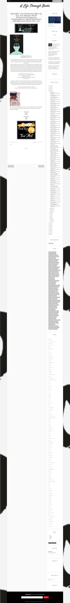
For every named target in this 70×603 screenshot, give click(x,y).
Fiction (50, 276)
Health (50, 282)
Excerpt (53, 274)
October (51, 209)
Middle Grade (57, 294)
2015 (50, 230)
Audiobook (50, 345)
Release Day (51, 306)
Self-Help (56, 312)
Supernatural (56, 315)
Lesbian (49, 431)
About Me (50, 536)
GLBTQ (50, 277)
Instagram (26, 114)
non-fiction (57, 297)
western (56, 321)
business (57, 262)
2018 (50, 226)
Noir (53, 297)
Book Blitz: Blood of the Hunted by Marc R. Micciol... (55, 99)
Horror (49, 421)
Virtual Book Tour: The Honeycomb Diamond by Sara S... (55, 126)
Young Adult (50, 526)
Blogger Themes (42, 601)
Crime (50, 271)
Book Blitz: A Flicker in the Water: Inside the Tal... (55, 120)
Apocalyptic (50, 343)
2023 (50, 89)
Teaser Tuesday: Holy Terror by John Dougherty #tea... (55, 190)
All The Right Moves (52, 253)
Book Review (56, 259)
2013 (50, 233)
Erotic (50, 274)
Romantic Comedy (52, 309)
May (50, 216)
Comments (51, 580)
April (51, 217)
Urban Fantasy (51, 321)
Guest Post (57, 280)
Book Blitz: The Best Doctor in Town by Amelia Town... (55, 176)
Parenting (50, 300)
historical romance (52, 285)
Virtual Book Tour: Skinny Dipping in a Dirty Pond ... (55, 113)
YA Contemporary (52, 324)
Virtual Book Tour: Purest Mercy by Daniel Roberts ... (55, 140)
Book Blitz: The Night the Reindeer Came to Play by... (55, 105)
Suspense (50, 497)
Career (50, 264)
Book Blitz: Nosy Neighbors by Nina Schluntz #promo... (55, 128)
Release (49, 471)
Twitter (26, 113)
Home (50, 535)
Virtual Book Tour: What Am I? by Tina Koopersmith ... (55, 142)
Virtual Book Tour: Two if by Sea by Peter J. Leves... (55, 93)
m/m (56, 291)
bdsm (50, 256)
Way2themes (33, 601)
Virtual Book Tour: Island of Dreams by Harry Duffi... (55, 178)
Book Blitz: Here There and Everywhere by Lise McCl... (54, 146)
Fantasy (57, 274)
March (51, 218)
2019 (50, 225)
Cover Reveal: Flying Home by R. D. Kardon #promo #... (55, 192)
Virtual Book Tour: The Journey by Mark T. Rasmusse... (55, 182)
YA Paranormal (51, 327)
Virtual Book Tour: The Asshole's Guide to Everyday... (54, 156)
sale (49, 483)
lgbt (49, 291)
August (51, 212)
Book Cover (51, 259)
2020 (50, 224)
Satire (50, 312)
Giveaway (56, 276)
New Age (50, 297)
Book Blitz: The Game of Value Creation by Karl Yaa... (54, 97)
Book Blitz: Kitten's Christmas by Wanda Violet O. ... (55, 124)
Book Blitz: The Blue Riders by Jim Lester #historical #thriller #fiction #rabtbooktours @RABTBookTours (54, 58)
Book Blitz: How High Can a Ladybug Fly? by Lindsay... (55, 138)
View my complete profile (52, 552)
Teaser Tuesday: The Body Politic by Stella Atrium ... (55, 101)
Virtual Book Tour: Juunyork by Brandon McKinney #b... (54, 174)
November (51, 208)
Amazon (26, 117)
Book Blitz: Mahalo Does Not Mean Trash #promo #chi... (55, 103)
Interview (55, 288)
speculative (50, 490)
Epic (57, 273)
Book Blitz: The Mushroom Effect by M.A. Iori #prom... (55, 200)
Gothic (53, 277)
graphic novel (51, 280)
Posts (50, 578)
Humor (49, 424)
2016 (50, 229)
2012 (50, 234)
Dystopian (54, 273)
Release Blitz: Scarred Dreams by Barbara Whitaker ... (55, 172)
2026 (50, 85)
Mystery (49, 445)
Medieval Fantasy (51, 438)
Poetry (54, 300)
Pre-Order (50, 464)
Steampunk (51, 315)
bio (58, 256)
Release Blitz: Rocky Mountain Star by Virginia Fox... (55, 160)
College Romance (56, 267)
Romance (30, 22)
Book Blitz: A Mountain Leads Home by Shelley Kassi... (55, 202)
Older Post (41, 166)
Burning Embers (51, 262)
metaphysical (51, 294)
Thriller (54, 318)
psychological (54, 303)
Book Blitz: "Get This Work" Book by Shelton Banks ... (55, 111)
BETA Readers (54, 256)
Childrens (54, 265)
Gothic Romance (51, 279)
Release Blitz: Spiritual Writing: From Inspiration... (55, 198)
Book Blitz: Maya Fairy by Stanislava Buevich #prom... (55, 118)
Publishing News (51, 469)
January (51, 221)
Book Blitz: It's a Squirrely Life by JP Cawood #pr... (55, 196)
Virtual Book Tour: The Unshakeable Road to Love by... (55, 194)
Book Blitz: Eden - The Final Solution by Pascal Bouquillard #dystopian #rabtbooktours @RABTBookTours (54, 62)
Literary (52, 291)
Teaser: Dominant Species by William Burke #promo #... (54, 150)
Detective (56, 271)
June (51, 214)
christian (50, 267)
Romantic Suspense (51, 481)
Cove (59, 270)
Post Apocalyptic (51, 462)
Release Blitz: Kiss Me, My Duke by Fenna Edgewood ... (55, 95)
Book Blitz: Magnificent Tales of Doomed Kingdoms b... (54, 204)
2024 (50, 88)
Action (49, 338)
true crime (50, 504)
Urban (49, 507)
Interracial (51, 288)
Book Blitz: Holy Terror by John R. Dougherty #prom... (55, 152)
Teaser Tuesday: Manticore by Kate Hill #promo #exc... (55, 122)
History (58, 285)
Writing (49, 514)
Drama (50, 273)
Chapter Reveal (55, 264)
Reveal (55, 306)
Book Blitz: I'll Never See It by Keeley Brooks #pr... (55, 184)
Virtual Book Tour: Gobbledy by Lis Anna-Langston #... (55, 148)
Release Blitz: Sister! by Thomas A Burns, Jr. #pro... (55, 188)
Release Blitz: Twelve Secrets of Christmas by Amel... (54, 166)
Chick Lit (50, 265)
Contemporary (55, 268)
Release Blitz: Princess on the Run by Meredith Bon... (55, 180)
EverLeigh (50, 551)
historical (54, 282)
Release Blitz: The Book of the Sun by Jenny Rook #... (55, 144)
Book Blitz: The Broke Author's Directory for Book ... (54, 107)
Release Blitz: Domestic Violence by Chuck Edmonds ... (55, 158)
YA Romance (57, 327)
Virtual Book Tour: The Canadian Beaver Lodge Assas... (54, 115)
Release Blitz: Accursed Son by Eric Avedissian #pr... (55, 170)
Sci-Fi (32, 22)
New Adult (50, 447)
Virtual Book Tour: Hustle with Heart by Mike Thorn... (55, 206)
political (58, 300)
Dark (53, 271)
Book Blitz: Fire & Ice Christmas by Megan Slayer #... (55, 162)
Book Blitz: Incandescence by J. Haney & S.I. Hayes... (54, 154)
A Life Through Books (35, 5)
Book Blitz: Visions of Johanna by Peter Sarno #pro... (55, 109)
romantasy (50, 478)
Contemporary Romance (53, 270)
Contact (50, 537)
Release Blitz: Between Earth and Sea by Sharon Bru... (55, 132)
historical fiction (52, 283)
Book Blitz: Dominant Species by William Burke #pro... (55, 130)
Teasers (50, 318)
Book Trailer (51, 261)
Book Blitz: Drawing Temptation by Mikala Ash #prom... (55, 164)
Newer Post (11, 166)
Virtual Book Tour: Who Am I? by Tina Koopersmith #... (55, 168)
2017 (50, 228)
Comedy (50, 268)
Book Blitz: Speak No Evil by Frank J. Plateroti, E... (55, 136)
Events (50, 538)
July (50, 213)
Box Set (55, 261)
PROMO (28, 22)
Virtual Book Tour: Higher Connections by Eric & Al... (54, 186)
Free (53, 276)
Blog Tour (50, 352)
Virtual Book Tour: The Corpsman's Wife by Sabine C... (55, 134)
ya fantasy (50, 519)
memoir (49, 440)
